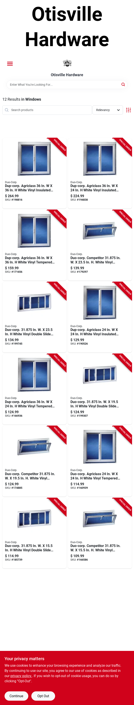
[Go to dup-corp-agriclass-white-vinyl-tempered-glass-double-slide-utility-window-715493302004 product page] (34, 389)
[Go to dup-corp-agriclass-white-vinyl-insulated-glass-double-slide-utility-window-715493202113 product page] (100, 317)
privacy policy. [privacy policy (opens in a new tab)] (21, 676)
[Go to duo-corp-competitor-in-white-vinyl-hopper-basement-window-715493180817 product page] (34, 461)
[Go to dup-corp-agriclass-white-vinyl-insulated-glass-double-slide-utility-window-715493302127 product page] (100, 173)
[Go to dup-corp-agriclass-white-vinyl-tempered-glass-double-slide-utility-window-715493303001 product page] (34, 245)
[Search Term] (67, 84)
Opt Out (43, 696)
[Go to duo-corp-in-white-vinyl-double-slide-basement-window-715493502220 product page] (34, 317)
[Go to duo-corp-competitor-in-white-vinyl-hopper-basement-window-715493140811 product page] (100, 533)
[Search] (123, 84)
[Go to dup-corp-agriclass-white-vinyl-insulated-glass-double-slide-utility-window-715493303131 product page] (34, 173)
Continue (16, 696)
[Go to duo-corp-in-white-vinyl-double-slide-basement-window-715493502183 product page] (100, 389)
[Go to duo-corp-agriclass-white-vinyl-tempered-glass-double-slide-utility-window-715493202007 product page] (100, 461)
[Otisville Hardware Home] (67, 63)
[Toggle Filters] (128, 110)
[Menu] (10, 63)
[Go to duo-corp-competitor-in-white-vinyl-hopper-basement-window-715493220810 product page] (100, 245)
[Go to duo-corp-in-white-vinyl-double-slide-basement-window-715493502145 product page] (34, 533)
